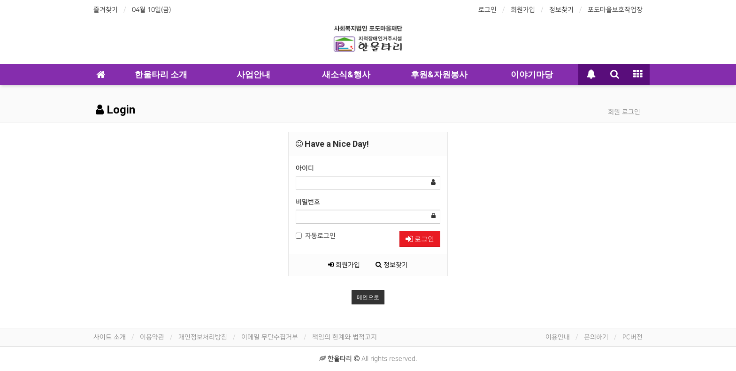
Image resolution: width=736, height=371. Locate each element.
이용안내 (557, 337)
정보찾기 (561, 9)
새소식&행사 (346, 74)
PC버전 (632, 337)
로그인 (487, 9)
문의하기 (596, 337)
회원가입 (523, 9)
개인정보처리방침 (202, 337)
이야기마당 (532, 74)
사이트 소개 (109, 337)
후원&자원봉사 (439, 74)
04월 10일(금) (151, 9)
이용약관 (152, 337)
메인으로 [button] (368, 297)
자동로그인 (316, 235)
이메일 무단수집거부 (269, 337)
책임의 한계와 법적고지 (344, 337)
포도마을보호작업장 (615, 9)
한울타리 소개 (161, 74)
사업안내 (253, 74)
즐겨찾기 (105, 9)
